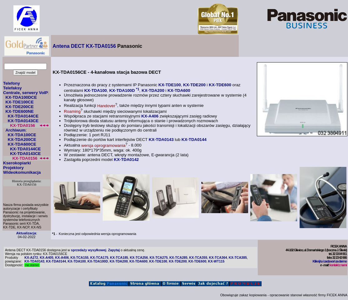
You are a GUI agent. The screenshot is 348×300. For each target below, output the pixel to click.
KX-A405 (46, 257)
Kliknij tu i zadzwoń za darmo (330, 261)
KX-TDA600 (179, 90)
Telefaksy (12, 88)
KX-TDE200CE (19, 106)
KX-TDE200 (194, 84)
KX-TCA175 (99, 257)
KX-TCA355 (198, 257)
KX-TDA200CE (22, 139)
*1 (138, 89)
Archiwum (15, 130)
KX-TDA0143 (161, 139)
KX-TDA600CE (22, 144)
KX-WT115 (216, 261)
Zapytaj (114, 250)
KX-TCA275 (158, 257)
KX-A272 (31, 257)
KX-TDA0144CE (23, 116)
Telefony (11, 83)
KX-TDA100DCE (21, 97)
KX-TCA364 (218, 257)
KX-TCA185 (119, 257)
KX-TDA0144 (194, 139)
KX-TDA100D (122, 90)
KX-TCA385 (238, 257)
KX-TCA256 (139, 257)
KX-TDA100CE (22, 134)
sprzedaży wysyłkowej (88, 250)
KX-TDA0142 (126, 159)
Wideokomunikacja (22, 172)
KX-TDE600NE (19, 111)
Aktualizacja (26, 233)
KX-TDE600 (220, 84)
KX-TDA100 (95, 90)
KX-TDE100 (170, 84)
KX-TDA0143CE (23, 120)
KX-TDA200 (153, 90)
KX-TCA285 (178, 257)
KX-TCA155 (80, 257)
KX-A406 (150, 116)
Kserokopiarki (17, 163)
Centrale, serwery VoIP (25, 92)
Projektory (13, 167)
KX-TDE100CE (19, 102)
